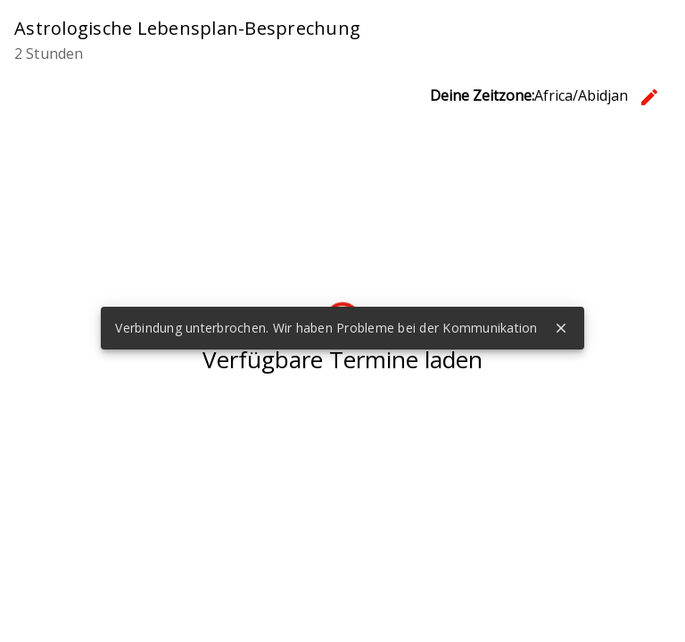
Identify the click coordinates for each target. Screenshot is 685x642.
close (561, 328)
